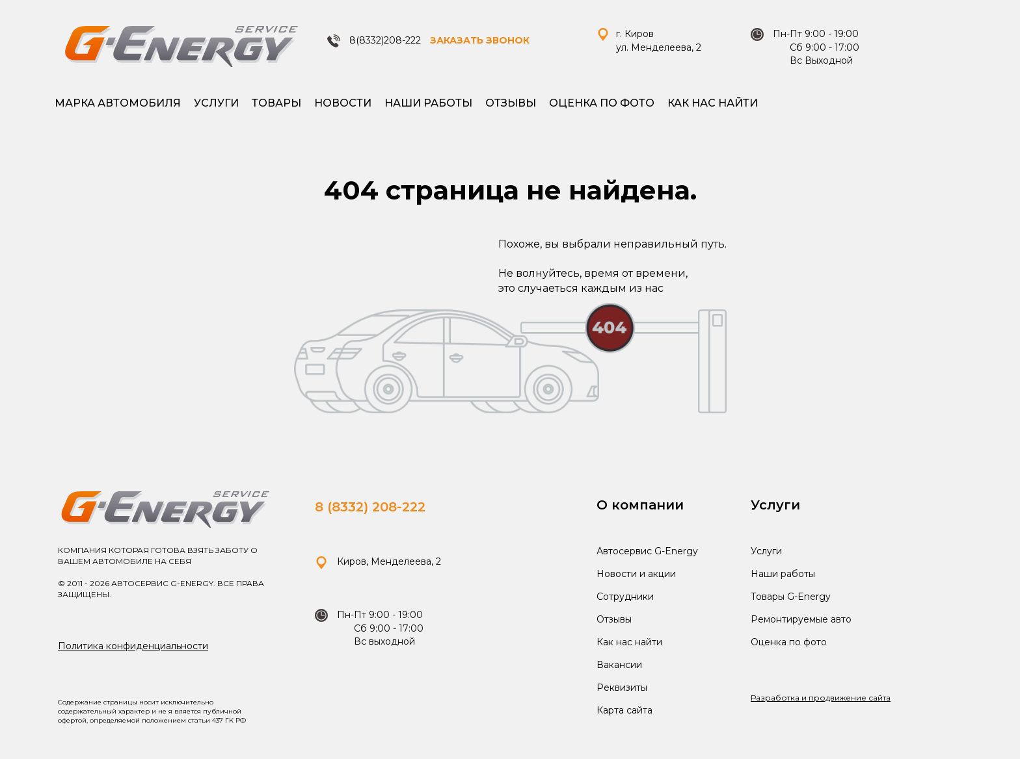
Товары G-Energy (791, 596)
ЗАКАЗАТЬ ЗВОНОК (480, 40)
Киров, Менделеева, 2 (378, 561)
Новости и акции (636, 574)
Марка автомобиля (118, 103)
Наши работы (428, 103)
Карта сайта (624, 710)
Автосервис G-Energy (647, 551)
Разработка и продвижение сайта (821, 697)
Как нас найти (712, 103)
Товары (276, 103)
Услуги (216, 103)
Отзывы (510, 103)
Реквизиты (622, 687)
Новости (342, 103)
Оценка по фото (601, 103)
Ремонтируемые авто (801, 619)
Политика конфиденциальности (133, 646)
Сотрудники (625, 596)
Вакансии (619, 665)
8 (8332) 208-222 (370, 507)
